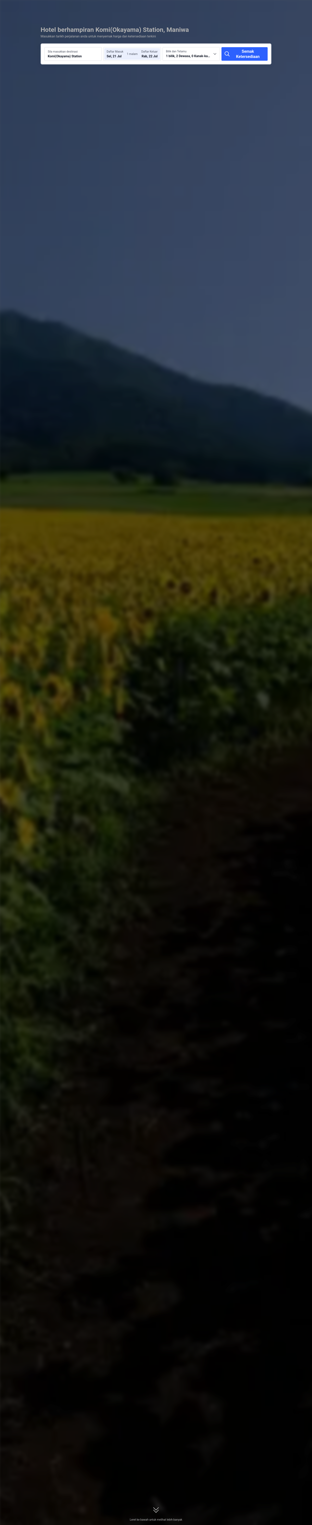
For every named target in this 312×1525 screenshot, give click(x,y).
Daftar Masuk (115, 51)
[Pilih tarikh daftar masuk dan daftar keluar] (117, 54)
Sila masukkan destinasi (63, 51)
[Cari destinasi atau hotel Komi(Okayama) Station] (73, 54)
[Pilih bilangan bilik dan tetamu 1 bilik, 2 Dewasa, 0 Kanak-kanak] (191, 54)
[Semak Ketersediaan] (244, 54)
